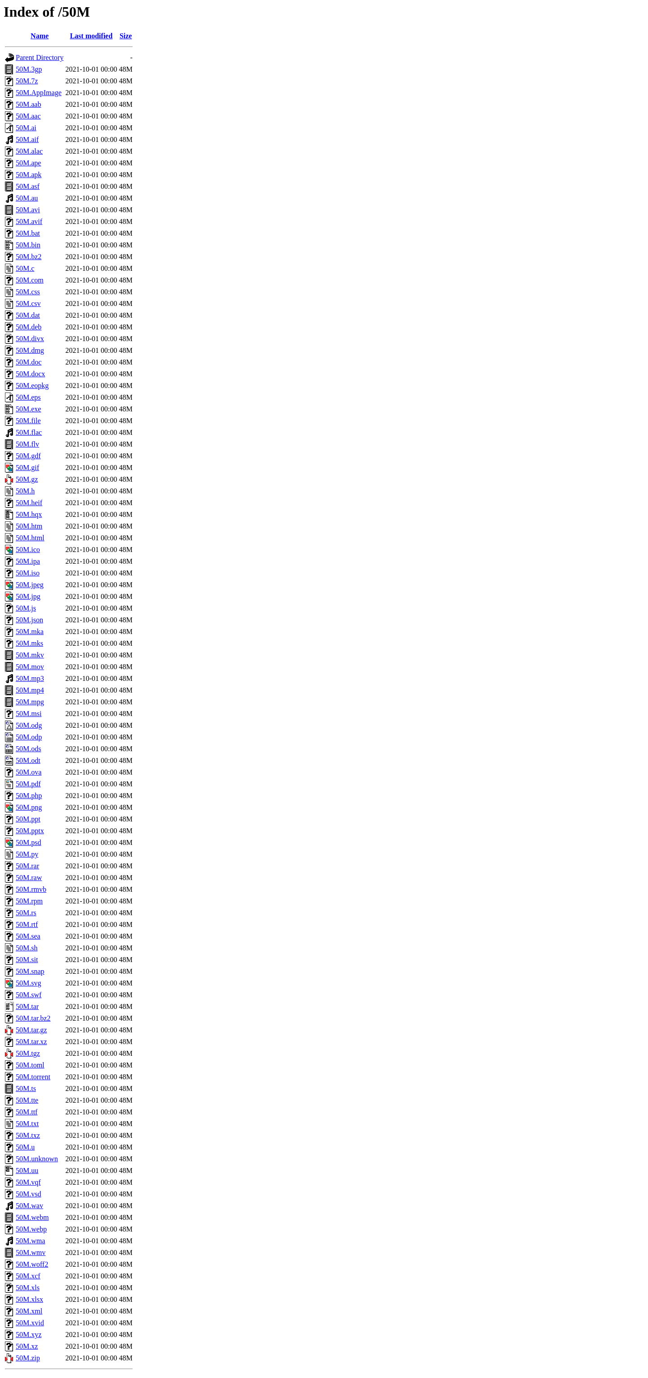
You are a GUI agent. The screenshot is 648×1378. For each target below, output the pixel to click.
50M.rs (26, 913)
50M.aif (27, 139)
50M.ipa (28, 561)
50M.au (27, 198)
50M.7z (27, 81)
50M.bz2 (28, 256)
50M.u (25, 1147)
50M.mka (30, 631)
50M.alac (29, 151)
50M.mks (29, 643)
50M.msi (28, 713)
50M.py (27, 854)
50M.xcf (28, 1276)
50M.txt (27, 1123)
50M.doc (28, 362)
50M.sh (26, 948)
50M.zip (28, 1358)
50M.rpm (29, 901)
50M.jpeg (30, 585)
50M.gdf (28, 456)
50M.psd (28, 842)
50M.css (28, 292)
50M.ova (28, 772)
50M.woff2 (32, 1264)
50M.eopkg (32, 385)
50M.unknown (37, 1159)
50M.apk (28, 174)
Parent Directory (39, 57)
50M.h (25, 491)
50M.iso (28, 573)
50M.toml (30, 1065)
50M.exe (28, 409)
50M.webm (32, 1217)
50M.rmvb (31, 889)
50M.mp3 (30, 678)
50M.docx (30, 374)
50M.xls (28, 1287)
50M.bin (28, 245)
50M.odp (29, 737)
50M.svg (28, 983)
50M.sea (28, 936)
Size (126, 36)
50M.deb (28, 327)
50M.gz (27, 479)
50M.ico (28, 549)
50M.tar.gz (31, 1030)
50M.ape (28, 163)
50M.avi (28, 210)
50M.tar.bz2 (33, 1018)
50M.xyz (28, 1334)
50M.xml (29, 1311)
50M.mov (30, 667)
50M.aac (28, 116)
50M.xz (27, 1346)
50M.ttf (26, 1112)
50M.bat (28, 233)
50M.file (28, 420)
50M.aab (28, 104)
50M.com (30, 280)
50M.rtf (27, 924)
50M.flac (29, 432)
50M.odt (28, 760)
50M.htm (29, 526)
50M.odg (29, 725)
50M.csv (28, 303)
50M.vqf (28, 1182)
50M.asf (28, 186)
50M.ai (26, 128)
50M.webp (31, 1229)
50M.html (30, 538)
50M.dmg (30, 350)
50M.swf (28, 995)
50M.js (26, 608)
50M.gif (27, 467)
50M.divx (30, 338)
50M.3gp (29, 69)
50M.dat (28, 315)
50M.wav (29, 1205)
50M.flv (27, 444)
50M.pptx (30, 831)
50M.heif (29, 502)
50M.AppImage (39, 92)
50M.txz (28, 1135)
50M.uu (27, 1170)
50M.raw (29, 877)
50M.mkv (30, 655)
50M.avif (29, 221)
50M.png (29, 807)
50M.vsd (28, 1194)
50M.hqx (29, 514)
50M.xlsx (29, 1299)
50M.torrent (33, 1077)
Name (40, 36)
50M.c (25, 268)
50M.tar (27, 1006)
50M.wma (30, 1241)
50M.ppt (28, 819)
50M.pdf (28, 784)
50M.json (29, 620)
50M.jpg (28, 596)
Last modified (91, 36)
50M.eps (28, 397)
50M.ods (28, 749)
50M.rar (27, 866)
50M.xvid (30, 1323)
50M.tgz (28, 1053)
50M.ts (26, 1088)
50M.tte (27, 1100)
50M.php (29, 795)
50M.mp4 (30, 690)
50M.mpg (30, 702)
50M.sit (27, 959)
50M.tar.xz (31, 1041)
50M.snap (30, 971)
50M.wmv (30, 1252)
